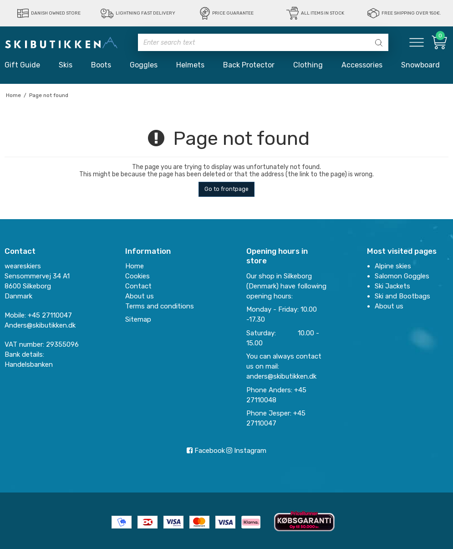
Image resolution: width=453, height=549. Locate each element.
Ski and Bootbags (402, 296)
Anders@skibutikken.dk (40, 325)
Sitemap (138, 319)
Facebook (206, 450)
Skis (65, 65)
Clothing (308, 65)
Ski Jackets (392, 286)
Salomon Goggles (402, 276)
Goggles (144, 65)
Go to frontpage (226, 189)
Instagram (246, 450)
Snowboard (420, 65)
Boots (101, 65)
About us (389, 306)
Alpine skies (393, 266)
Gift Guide (22, 65)
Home (134, 266)
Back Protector (249, 65)
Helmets (190, 65)
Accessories (361, 65)
